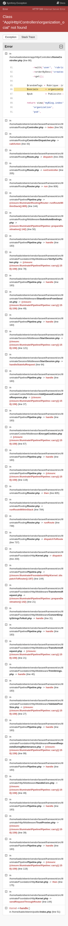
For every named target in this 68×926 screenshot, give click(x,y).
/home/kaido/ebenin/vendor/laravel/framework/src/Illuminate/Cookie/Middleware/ (36, 394)
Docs (61, 3)
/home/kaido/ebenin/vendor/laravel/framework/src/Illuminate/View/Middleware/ (36, 298)
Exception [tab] (10, 37)
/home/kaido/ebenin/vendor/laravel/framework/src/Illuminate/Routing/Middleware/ (36, 219)
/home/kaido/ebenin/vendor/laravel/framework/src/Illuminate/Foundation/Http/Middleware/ (36, 259)
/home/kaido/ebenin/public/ (32, 911)
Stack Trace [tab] (28, 37)
